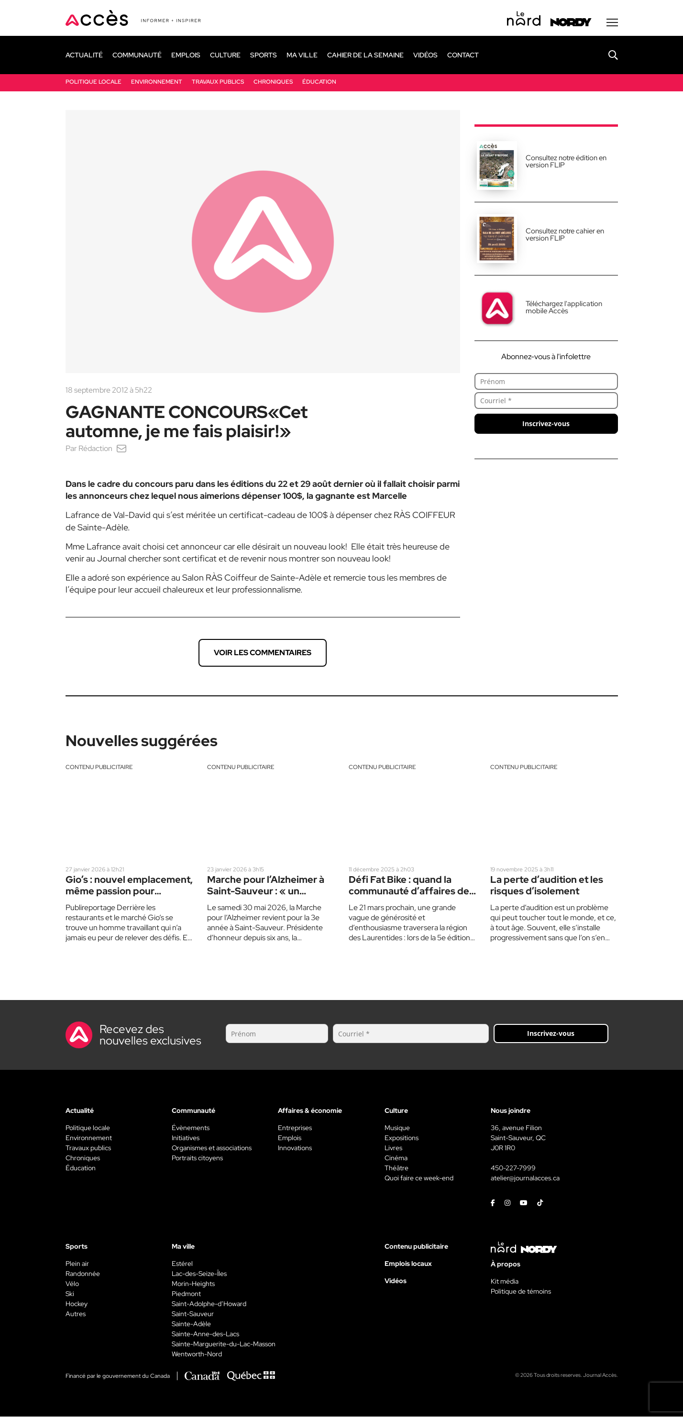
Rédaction (95, 449)
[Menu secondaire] (612, 23)
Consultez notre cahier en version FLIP (565, 235)
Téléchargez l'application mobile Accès (564, 308)
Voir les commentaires (262, 654)
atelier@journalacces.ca (525, 1179)
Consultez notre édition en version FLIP (566, 162)
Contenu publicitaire (99, 768)
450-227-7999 (513, 1169)
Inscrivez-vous (546, 424)
